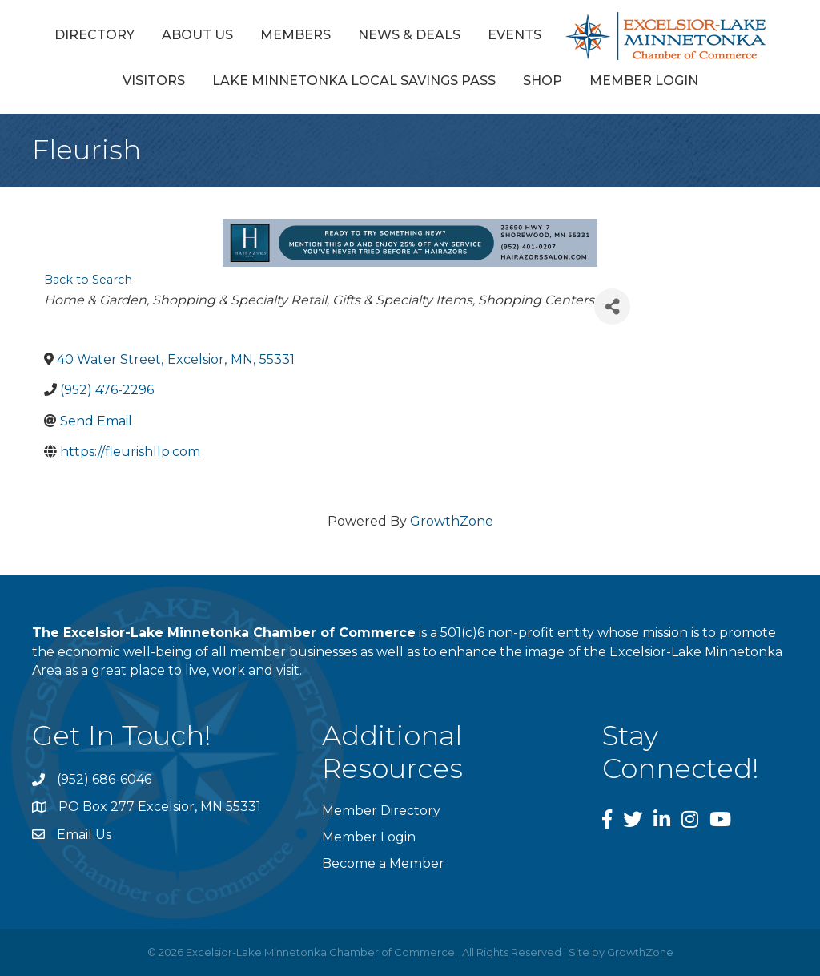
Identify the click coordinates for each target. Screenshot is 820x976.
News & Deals (409, 34)
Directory (94, 34)
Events (514, 34)
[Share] (612, 306)
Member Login (643, 80)
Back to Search (88, 279)
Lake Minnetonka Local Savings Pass (354, 80)
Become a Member (383, 863)
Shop (542, 80)
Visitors (154, 80)
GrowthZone (451, 521)
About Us (197, 34)
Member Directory (381, 810)
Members (295, 34)
